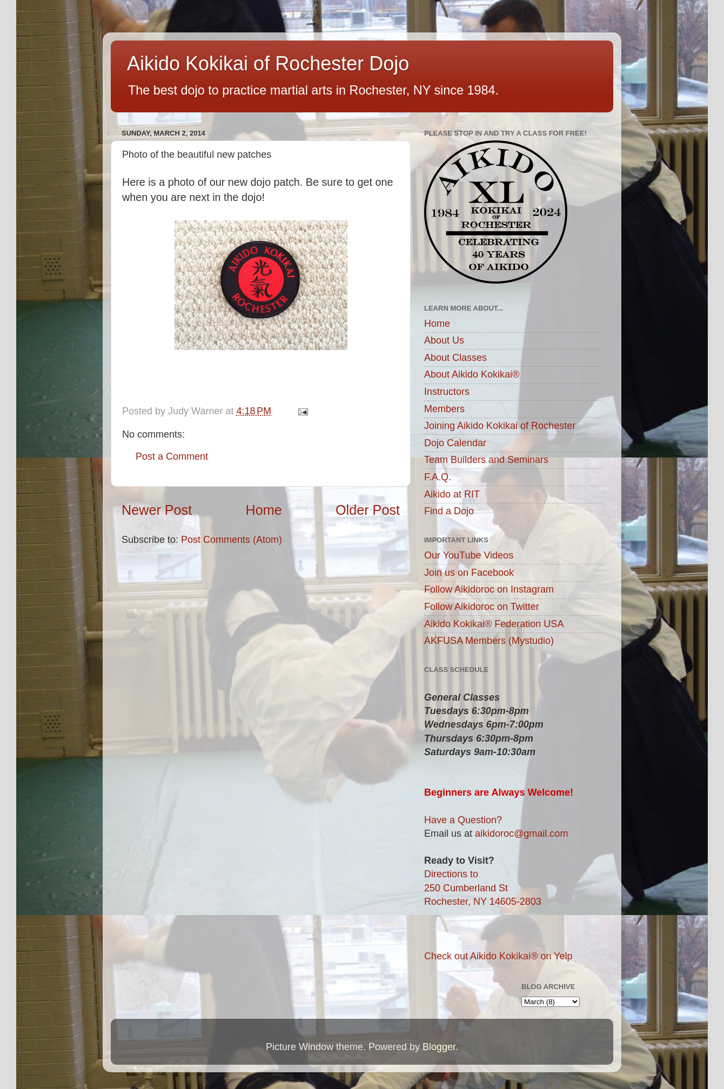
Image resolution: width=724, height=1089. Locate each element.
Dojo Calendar (455, 443)
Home (264, 509)
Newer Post (157, 509)
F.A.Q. (437, 477)
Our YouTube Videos (468, 555)
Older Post (368, 509)
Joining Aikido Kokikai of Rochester (499, 425)
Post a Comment (172, 456)
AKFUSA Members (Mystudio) (489, 640)
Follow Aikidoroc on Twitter (481, 606)
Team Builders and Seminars (486, 459)
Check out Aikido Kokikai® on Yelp (498, 956)
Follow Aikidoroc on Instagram (489, 589)
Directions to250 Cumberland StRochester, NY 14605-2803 (482, 887)
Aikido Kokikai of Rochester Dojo (268, 63)
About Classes (455, 357)
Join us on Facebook (469, 572)
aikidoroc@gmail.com (521, 833)
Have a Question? (463, 820)
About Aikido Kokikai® (471, 374)
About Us (444, 340)
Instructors (447, 391)
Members (444, 409)
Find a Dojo (449, 511)
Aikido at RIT (452, 494)
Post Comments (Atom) (231, 539)
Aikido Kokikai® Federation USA (494, 624)
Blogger (439, 1046)
